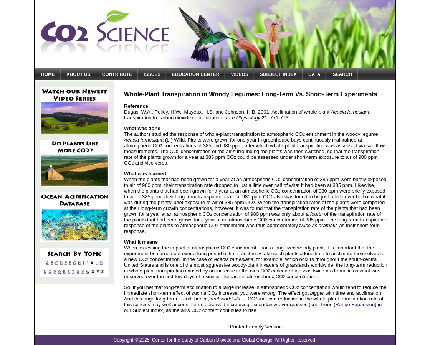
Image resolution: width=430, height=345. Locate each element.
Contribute (117, 74)
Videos (239, 74)
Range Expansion (355, 304)
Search (342, 74)
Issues (152, 74)
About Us (78, 74)
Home (48, 74)
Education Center (195, 74)
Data (314, 74)
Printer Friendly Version (256, 327)
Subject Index (278, 74)
